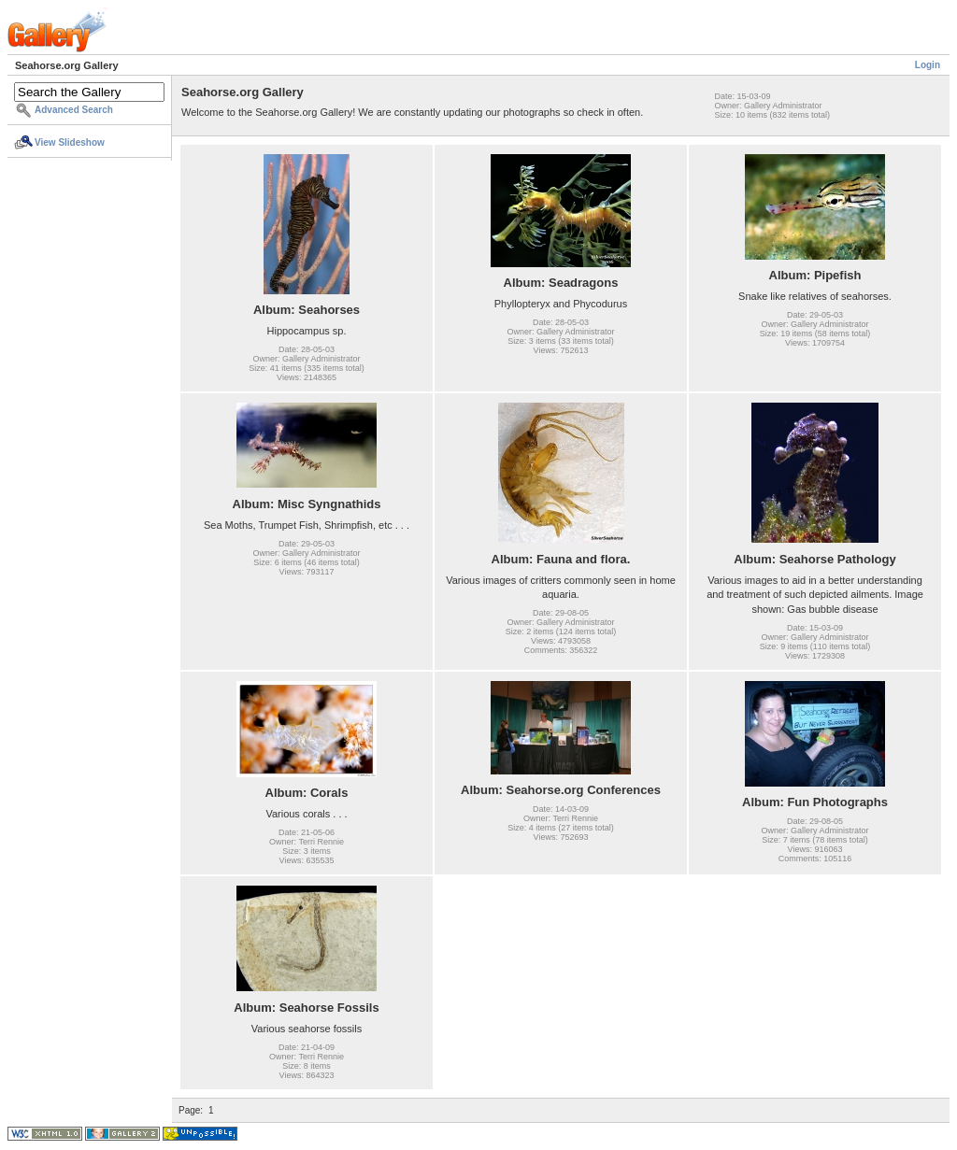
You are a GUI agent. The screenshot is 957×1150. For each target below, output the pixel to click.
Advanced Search (74, 110)
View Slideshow (70, 142)
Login (927, 65)
